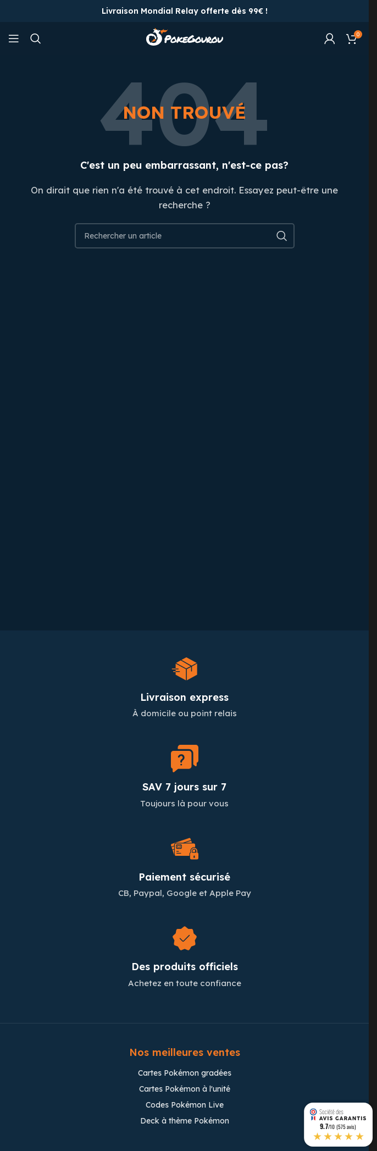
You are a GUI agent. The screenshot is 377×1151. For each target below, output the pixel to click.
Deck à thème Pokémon (184, 1121)
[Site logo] (184, 37)
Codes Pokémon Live (185, 1105)
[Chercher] (36, 38)
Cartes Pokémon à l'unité (184, 1089)
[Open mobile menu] (14, 38)
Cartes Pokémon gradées (184, 1073)
